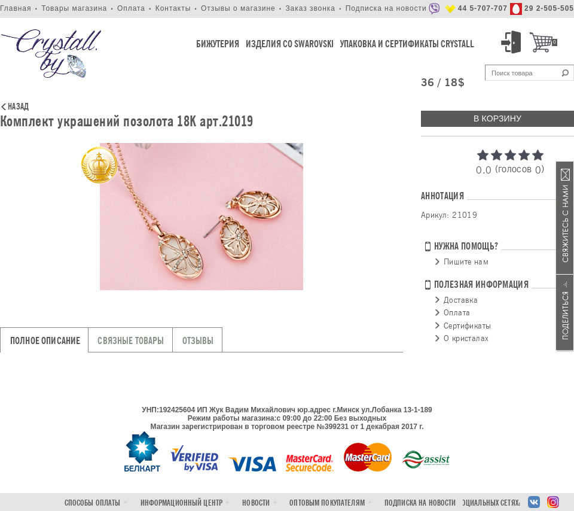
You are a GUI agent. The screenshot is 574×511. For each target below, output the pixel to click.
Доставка (461, 299)
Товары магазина (74, 8)
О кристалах (466, 338)
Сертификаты (467, 325)
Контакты (173, 8)
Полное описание (45, 340)
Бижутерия (217, 44)
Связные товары (130, 340)
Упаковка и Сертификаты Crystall (407, 44)
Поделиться (565, 312)
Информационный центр (182, 503)
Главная (15, 8)
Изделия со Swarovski (290, 44)
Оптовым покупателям (326, 503)
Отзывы (198, 340)
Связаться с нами (565, 218)
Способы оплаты (93, 503)
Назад (18, 107)
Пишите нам (466, 261)
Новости (256, 503)
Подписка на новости (386, 8)
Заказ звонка (310, 8)
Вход (513, 42)
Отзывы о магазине (238, 8)
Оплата (131, 8)
